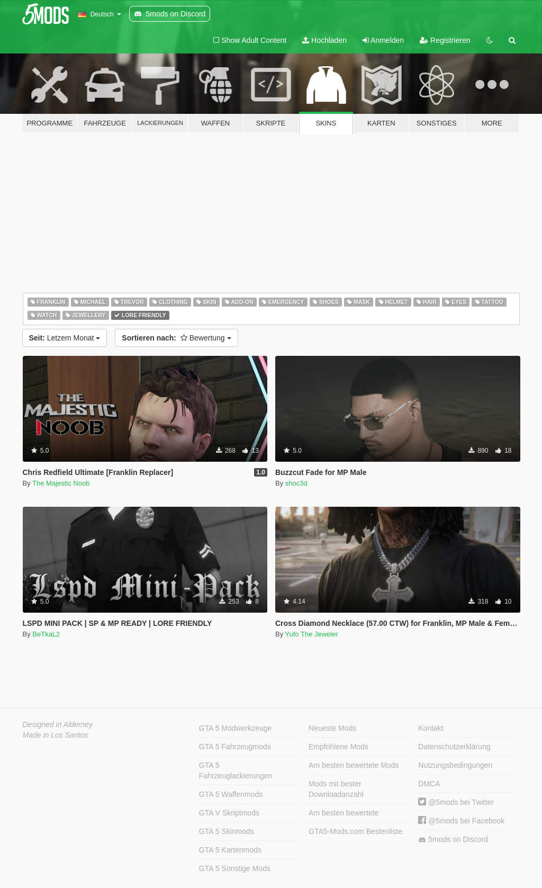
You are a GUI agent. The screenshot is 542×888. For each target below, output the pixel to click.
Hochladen (324, 40)
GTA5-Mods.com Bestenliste (355, 831)
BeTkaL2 (46, 634)
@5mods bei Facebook (461, 821)
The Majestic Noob (60, 483)
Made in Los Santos (55, 735)
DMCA (429, 783)
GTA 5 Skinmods (226, 831)
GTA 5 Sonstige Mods (234, 868)
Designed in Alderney (58, 724)
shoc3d (296, 483)
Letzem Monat (65, 338)
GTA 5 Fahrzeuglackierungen (236, 770)
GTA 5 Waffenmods (231, 794)
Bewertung (176, 338)
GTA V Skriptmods (229, 813)
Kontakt (430, 728)
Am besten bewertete (343, 813)
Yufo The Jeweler (311, 634)
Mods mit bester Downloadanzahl (336, 789)
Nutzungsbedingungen (455, 765)
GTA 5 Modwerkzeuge (235, 728)
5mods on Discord (453, 839)
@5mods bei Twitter (456, 802)
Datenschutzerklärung (454, 746)
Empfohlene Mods (338, 746)
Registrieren (445, 40)
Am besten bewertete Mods (354, 765)
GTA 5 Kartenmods (230, 850)
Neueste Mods (332, 728)
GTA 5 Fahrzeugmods (235, 746)
